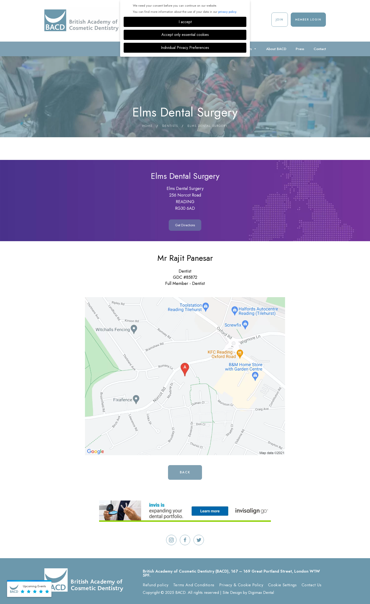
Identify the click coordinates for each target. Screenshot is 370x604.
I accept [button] (185, 22)
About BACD (276, 48)
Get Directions (185, 225)
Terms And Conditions (193, 585)
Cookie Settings (282, 585)
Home (147, 126)
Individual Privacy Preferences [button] (185, 47)
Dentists (170, 126)
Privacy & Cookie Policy (241, 585)
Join (279, 19)
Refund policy (155, 585)
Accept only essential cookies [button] (185, 34)
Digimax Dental (261, 592)
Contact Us (312, 585)
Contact (320, 48)
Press (300, 48)
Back (185, 472)
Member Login (308, 19)
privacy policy (227, 11)
